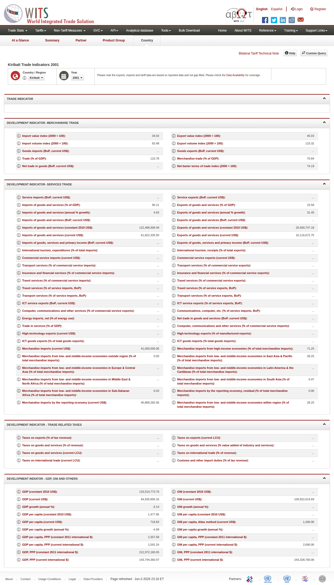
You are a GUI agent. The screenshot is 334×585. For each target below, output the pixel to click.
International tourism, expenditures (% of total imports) (59, 250)
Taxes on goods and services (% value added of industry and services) (225, 445)
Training (291, 30)
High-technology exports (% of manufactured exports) (214, 333)
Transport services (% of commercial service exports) (213, 265)
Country (147, 40)
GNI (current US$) (189, 499)
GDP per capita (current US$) (42, 521)
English (261, 9)
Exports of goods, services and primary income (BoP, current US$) (222, 242)
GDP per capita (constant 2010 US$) (46, 514)
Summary (52, 40)
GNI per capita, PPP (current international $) (207, 544)
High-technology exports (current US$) (48, 333)
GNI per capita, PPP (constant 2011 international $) (211, 537)
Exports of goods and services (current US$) (207, 235)
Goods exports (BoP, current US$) (200, 151)
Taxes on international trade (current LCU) (51, 460)
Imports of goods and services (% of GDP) (51, 204)
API (114, 30)
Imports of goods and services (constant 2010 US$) (57, 227)
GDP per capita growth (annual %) (45, 529)
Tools (166, 30)
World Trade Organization (305, 578)
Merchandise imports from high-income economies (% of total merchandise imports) (234, 348)
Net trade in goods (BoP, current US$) (47, 166)
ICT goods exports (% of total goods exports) (53, 341)
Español (276, 9)
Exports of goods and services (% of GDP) (206, 204)
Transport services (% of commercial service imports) (58, 265)
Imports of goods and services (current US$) (52, 235)
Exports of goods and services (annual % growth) (211, 212)
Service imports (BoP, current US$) (46, 197)
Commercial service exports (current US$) (205, 257)
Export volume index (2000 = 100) (200, 143)
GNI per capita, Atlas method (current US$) (206, 521)
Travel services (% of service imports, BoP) (51, 288)
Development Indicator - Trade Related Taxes (166, 424)
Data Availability (235, 75)
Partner (81, 40)
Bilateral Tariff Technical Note (259, 53)
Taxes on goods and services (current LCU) (51, 452)
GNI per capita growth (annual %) (199, 529)
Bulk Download (189, 30)
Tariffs (40, 30)
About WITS (243, 30)
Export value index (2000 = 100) (198, 135)
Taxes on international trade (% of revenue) (206, 452)
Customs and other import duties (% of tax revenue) (212, 460)
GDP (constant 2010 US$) (39, 491)
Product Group (114, 40)
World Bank (323, 578)
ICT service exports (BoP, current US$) (48, 303)
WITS (52, 13)
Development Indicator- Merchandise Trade (166, 122)
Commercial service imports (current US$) (51, 257)
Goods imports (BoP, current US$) (45, 151)
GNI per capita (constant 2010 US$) (201, 514)
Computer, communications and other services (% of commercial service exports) (78, 310)
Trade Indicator (166, 98)
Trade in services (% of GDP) (41, 325)
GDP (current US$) (34, 499)
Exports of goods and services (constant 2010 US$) (212, 227)
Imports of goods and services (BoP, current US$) (56, 220)
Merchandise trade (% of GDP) (197, 158)
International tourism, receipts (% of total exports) (211, 250)
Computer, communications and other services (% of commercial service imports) (233, 325)
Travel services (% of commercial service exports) (211, 280)
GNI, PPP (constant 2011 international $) (204, 552)
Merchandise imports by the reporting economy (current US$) (64, 402)
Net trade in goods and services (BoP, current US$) (212, 318)
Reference (267, 30)
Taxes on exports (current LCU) (198, 437)
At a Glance (20, 40)
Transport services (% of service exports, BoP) (209, 295)
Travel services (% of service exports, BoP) (206, 288)
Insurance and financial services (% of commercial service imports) (68, 273)
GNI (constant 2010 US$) (194, 491)
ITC (250, 578)
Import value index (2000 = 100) (43, 135)
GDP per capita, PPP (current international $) (52, 544)
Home (222, 30)
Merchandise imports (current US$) (46, 348)
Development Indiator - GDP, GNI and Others (166, 478)
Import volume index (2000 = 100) (44, 143)
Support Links (316, 30)
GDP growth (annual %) (38, 506)
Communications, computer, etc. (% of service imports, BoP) (218, 310)
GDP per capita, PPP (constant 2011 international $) (57, 537)
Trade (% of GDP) (34, 158)
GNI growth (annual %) (192, 506)
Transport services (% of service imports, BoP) (54, 295)
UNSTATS (287, 578)
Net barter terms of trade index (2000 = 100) (206, 166)
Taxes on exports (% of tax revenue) (46, 437)
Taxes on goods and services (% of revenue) (52, 445)
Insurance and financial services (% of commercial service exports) (223, 273)
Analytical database (139, 30)
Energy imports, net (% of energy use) (48, 318)
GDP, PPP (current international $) (45, 559)
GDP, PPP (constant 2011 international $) (49, 552)
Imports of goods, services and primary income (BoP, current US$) (67, 242)
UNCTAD (269, 578)
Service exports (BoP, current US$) (200, 197)
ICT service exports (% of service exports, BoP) (209, 303)
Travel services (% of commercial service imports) (56, 280)
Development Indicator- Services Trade (166, 184)
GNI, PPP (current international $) (200, 559)
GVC (98, 30)
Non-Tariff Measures (70, 30)
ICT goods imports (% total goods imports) (206, 341)
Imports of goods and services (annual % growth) (56, 212)
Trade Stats (17, 30)
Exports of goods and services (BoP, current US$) (211, 220)
